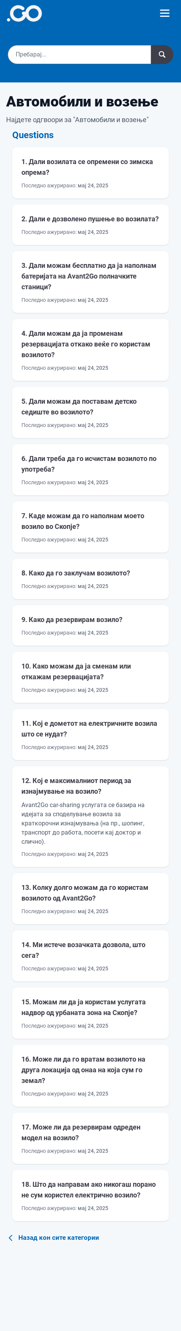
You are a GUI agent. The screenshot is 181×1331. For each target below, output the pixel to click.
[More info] (24, 13)
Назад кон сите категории (52, 1237)
